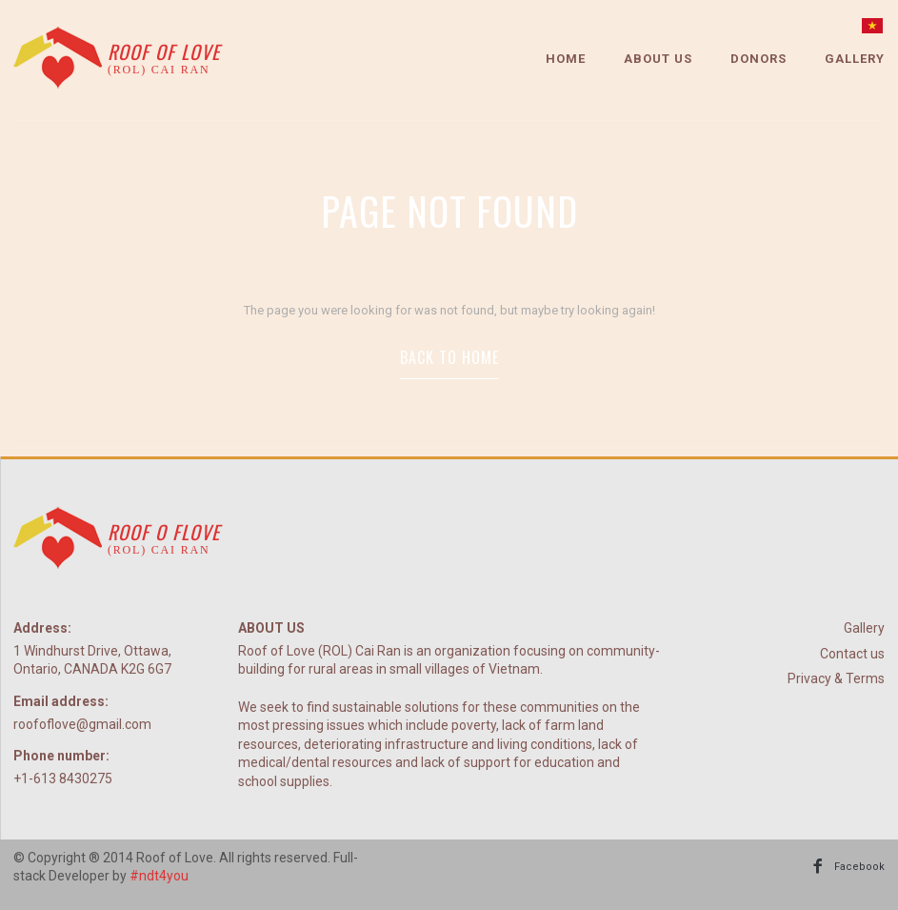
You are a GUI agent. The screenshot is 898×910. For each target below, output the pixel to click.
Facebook (859, 866)
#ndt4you (159, 875)
